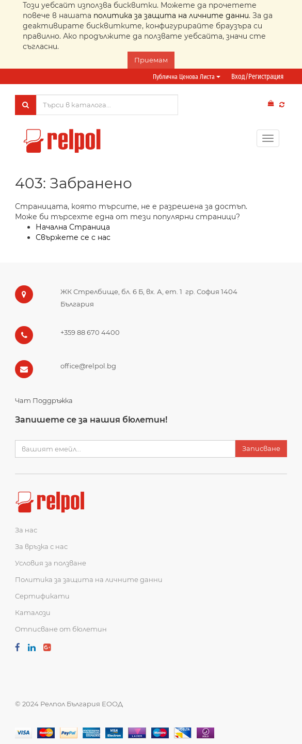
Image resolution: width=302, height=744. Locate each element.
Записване (261, 448)
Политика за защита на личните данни (89, 579)
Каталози (33, 612)
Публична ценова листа (186, 76)
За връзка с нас (41, 546)
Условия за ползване (50, 563)
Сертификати (42, 596)
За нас (26, 530)
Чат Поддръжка (44, 400)
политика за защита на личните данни (171, 15)
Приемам (151, 60)
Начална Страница (73, 227)
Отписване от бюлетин (61, 629)
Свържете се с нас (73, 237)
